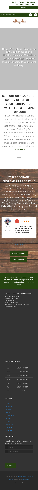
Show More (18, 235)
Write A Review (19, 259)
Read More (20, 149)
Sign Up (10, 465)
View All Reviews (18, 253)
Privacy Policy (22, 476)
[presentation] (15, 457)
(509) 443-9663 (9, 300)
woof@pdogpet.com (11, 302)
